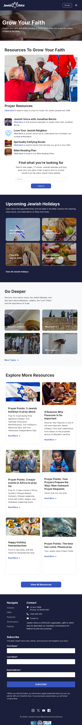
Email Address (13, 670)
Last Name (12, 657)
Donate (67, 5)
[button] (76, 5)
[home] (13, 5)
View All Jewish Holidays (17, 272)
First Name (12, 646)
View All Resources (41, 584)
